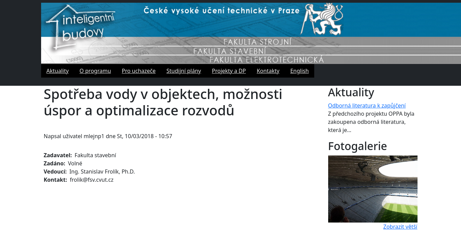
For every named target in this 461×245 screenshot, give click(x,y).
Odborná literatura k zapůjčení (367, 105)
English (299, 71)
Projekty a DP (229, 71)
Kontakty (268, 71)
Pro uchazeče (139, 71)
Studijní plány (183, 71)
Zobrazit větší (400, 226)
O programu (95, 71)
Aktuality (58, 71)
